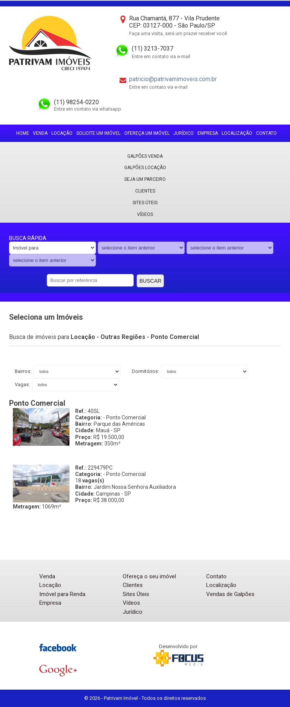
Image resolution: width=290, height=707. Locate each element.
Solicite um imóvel (98, 133)
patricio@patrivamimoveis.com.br (173, 79)
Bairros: (23, 371)
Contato (266, 133)
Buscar (150, 281)
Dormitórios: (146, 371)
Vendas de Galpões (230, 594)
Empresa (207, 133)
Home (22, 133)
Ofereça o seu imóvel (149, 576)
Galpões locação (145, 167)
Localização (237, 133)
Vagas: (23, 384)
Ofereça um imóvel (147, 133)
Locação (61, 133)
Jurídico (183, 133)
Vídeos (145, 214)
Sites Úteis (145, 202)
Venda (40, 133)
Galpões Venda (145, 156)
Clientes (145, 191)
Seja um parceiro (145, 179)
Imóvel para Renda (62, 594)
